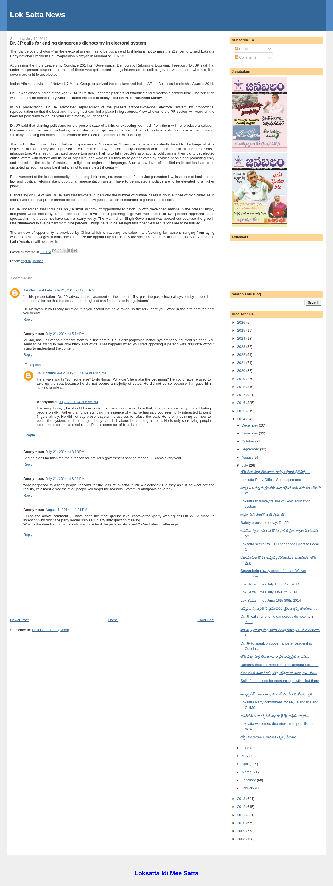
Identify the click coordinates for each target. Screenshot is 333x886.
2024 (241, 338)
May (245, 756)
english (26, 261)
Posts (241, 49)
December (250, 425)
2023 (241, 347)
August (248, 457)
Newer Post (19, 620)
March (247, 772)
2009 (241, 831)
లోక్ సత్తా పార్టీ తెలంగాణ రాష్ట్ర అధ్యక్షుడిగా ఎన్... (274, 656)
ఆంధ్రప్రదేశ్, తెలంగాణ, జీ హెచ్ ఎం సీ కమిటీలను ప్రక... (277, 694)
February (249, 780)
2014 (241, 419)
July (245, 465)
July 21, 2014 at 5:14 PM (65, 334)
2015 (241, 411)
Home (113, 620)
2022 (241, 355)
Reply (27, 319)
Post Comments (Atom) (50, 630)
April (246, 764)
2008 (241, 839)
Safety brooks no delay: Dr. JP (264, 523)
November (250, 433)
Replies (35, 364)
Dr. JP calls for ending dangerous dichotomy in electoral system (78, 42)
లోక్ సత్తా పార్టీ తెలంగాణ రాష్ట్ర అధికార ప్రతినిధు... (275, 472)
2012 (241, 807)
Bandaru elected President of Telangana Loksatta (279, 665)
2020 (241, 370)
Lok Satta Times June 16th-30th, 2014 (270, 600)
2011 (241, 815)
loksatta (38, 261)
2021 (241, 363)
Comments (245, 57)
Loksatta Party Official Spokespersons (270, 480)
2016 (241, 403)
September (251, 449)
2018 (241, 387)
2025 (241, 330)
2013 (241, 799)
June (246, 748)
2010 (241, 823)
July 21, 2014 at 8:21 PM (65, 479)
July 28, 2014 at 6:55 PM (78, 402)
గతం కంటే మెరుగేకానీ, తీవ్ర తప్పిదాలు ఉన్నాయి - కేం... (278, 673)
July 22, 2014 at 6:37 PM (86, 373)
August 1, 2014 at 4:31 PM (66, 510)
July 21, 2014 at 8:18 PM (65, 452)
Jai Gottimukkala (37, 290)
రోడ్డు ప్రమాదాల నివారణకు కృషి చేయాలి (268, 737)
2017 (241, 395)
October (248, 441)
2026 (241, 322)
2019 (241, 379)
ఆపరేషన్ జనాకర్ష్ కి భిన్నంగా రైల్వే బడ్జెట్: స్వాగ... (274, 716)
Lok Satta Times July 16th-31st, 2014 (269, 584)
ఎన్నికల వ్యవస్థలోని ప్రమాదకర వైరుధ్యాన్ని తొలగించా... (278, 608)
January (248, 788)
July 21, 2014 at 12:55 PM (74, 290)
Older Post (205, 620)
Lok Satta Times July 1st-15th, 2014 (268, 592)
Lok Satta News (37, 14)
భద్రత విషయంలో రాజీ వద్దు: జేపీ (263, 515)
